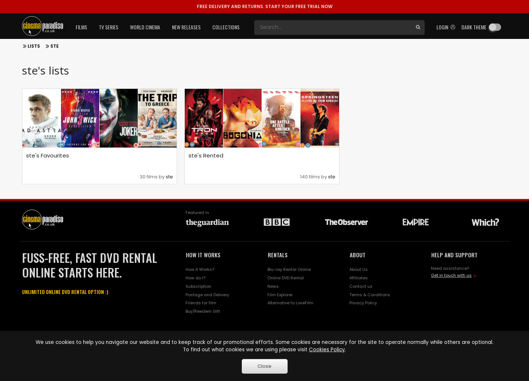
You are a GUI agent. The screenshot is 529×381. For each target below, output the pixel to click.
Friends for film (201, 303)
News (273, 286)
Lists (34, 46)
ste (54, 46)
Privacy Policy (363, 303)
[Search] (332, 27)
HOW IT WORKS (203, 255)
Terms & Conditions (369, 295)
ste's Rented (205, 155)
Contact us (361, 286)
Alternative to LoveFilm (290, 303)
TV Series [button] (108, 27)
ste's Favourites (47, 155)
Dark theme (473, 27)
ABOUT (358, 255)
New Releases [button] (186, 27)
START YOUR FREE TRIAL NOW (264, 6)
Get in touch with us (451, 275)
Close (264, 366)
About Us (358, 269)
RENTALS (278, 255)
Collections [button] (226, 27)
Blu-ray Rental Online (289, 269)
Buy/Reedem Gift (203, 311)
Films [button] (81, 27)
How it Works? (200, 269)
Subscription (198, 286)
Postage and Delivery (207, 295)
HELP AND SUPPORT (454, 255)
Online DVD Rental (285, 278)
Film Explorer (280, 295)
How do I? (195, 278)
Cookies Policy (327, 349)
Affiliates (358, 278)
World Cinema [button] (145, 27)
